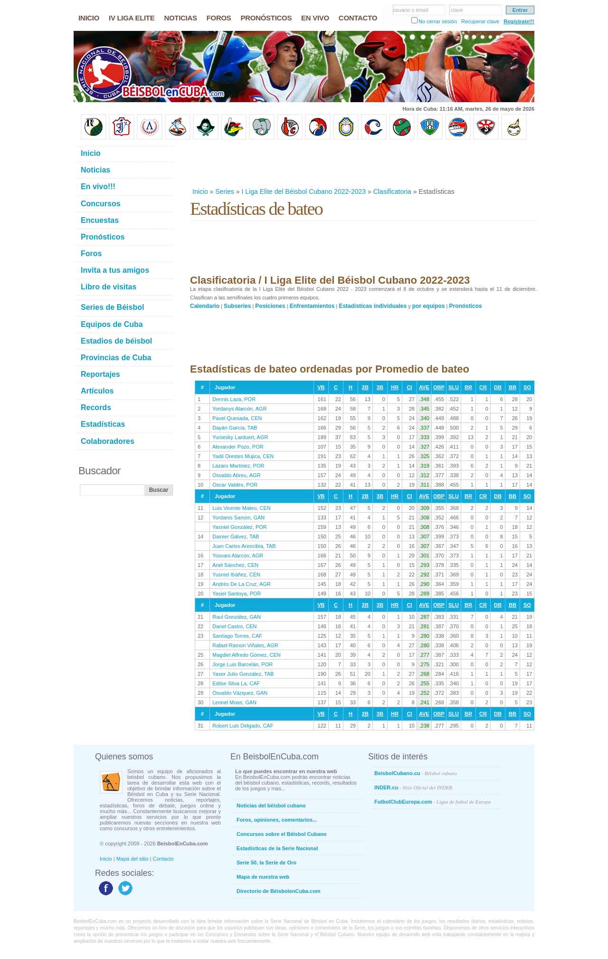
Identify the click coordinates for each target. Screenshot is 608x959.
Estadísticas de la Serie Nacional (277, 848)
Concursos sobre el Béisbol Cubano (281, 834)
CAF (257, 636)
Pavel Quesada (230, 418)
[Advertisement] (363, 163)
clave (457, 10)
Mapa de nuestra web (263, 877)
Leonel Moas (227, 702)
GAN (259, 517)
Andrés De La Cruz (234, 584)
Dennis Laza (226, 399)
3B (380, 387)
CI (409, 387)
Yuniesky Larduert (233, 437)
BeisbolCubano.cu (415, 773)
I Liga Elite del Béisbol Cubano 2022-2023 (304, 191)
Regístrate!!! (519, 21)
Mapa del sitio (132, 859)
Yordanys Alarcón (232, 409)
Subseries (237, 306)
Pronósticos (465, 306)
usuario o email (410, 10)
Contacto (163, 859)
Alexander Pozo (230, 447)
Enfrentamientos (312, 306)
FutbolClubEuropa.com (432, 802)
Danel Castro (227, 626)
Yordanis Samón (231, 517)
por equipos (428, 306)
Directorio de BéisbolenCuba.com (279, 891)
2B (365, 387)
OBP (439, 387)
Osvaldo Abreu (229, 475)
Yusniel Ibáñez (229, 574)
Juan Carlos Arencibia (237, 546)
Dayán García (228, 428)
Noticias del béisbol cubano (271, 805)
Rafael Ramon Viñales (238, 645)
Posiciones (270, 306)
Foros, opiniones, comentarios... (277, 820)
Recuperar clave (480, 21)
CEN (256, 418)
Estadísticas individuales (373, 306)
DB (498, 387)
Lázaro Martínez (231, 466)
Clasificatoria (392, 191)
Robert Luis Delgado (236, 726)
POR (250, 399)
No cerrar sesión (437, 21)
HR (395, 387)
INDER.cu (413, 787)
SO (527, 387)
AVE (424, 387)
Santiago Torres (230, 636)
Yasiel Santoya (229, 593)
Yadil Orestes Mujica (236, 456)
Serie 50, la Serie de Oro (266, 862)
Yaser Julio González (236, 674)
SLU (453, 387)
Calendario (204, 306)
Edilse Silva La (229, 683)
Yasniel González (232, 527)
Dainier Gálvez (229, 536)
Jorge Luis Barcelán (235, 664)
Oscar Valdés (227, 485)
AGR (261, 409)
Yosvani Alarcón (230, 555)
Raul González (229, 617)
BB (512, 387)
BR (468, 387)
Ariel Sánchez (228, 565)
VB (320, 387)
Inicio (200, 191)
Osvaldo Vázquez (232, 693)
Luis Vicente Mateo (234, 508)
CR (483, 387)
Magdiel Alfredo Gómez (239, 655)
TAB (252, 428)
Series (224, 191)
